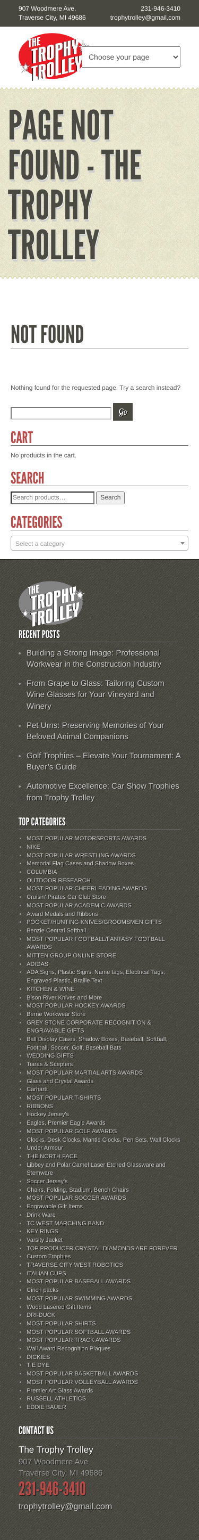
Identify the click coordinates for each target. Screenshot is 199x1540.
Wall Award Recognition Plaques (68, 1349)
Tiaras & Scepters (50, 1064)
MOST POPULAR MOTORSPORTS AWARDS (86, 838)
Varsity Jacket (45, 1240)
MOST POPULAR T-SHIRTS (64, 1098)
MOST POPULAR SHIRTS (61, 1324)
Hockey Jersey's (48, 1114)
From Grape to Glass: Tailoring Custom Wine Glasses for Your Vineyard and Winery (96, 695)
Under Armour (45, 1148)
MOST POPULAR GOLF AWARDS (72, 1131)
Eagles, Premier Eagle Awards (66, 1123)
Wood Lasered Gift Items (59, 1307)
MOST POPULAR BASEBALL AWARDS (79, 1282)
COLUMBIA (42, 872)
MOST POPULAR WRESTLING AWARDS (81, 856)
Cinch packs (42, 1290)
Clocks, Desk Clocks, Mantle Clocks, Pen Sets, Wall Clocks (103, 1140)
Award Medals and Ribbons (62, 914)
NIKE (33, 847)
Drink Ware (41, 1215)
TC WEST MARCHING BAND (65, 1223)
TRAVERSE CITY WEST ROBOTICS (75, 1265)
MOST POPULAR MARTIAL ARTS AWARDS (85, 1073)
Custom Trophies (49, 1257)
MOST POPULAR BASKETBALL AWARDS (82, 1374)
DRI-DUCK (41, 1315)
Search (110, 497)
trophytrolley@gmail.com (145, 17)
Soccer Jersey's (47, 1181)
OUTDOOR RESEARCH (58, 881)
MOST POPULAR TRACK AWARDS (73, 1340)
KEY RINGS (42, 1231)
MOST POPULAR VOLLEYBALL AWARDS (82, 1382)
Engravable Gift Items (55, 1206)
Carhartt (37, 1089)
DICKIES (38, 1357)
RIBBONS (40, 1106)
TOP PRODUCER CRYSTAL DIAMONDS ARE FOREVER (102, 1249)
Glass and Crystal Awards (60, 1081)
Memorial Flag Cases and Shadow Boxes (80, 864)
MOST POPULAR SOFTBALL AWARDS (79, 1332)
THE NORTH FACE (52, 1156)
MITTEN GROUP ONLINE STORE (71, 956)
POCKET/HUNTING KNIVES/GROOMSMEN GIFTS (94, 922)
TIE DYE (38, 1365)
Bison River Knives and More (64, 998)
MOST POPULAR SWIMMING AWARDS (79, 1299)
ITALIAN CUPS (46, 1274)
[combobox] (99, 543)
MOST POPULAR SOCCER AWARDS (76, 1198)
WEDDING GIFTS (50, 1056)
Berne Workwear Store (56, 1014)
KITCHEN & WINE (50, 989)
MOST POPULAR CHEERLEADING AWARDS (87, 889)
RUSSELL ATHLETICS (56, 1399)
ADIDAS (37, 964)
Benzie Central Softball (56, 931)
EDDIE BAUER (46, 1407)
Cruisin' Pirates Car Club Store (66, 897)
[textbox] (99, 543)
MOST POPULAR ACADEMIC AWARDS (79, 906)
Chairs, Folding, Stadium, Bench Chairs (78, 1190)
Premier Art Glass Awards (60, 1391)
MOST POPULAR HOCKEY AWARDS (76, 1006)
